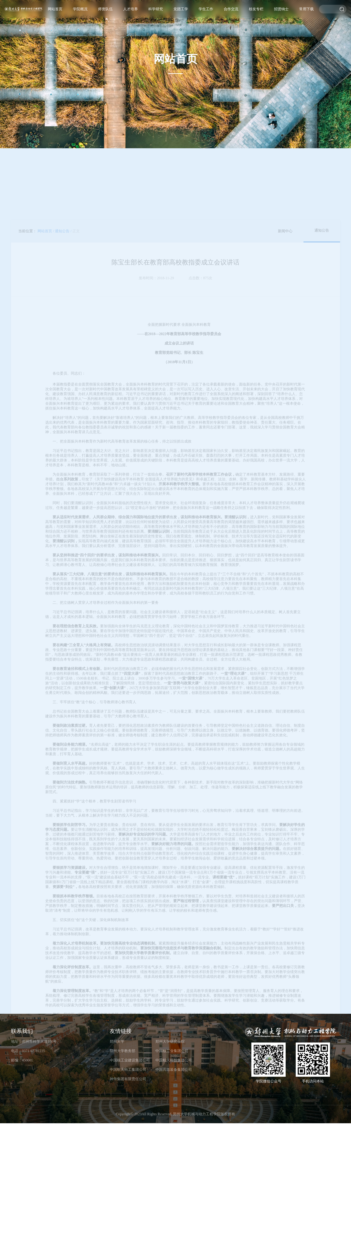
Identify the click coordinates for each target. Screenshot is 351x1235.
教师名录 (197, 25)
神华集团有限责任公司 (128, 1079)
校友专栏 (283, 9)
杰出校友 (282, 35)
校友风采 (285, 32)
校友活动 (287, 30)
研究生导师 (195, 27)
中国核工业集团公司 (171, 1051)
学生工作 (254, 9)
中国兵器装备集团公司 (173, 1069)
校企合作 (268, 31)
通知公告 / (63, 130)
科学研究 (224, 9)
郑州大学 (117, 1041)
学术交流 (269, 30)
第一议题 (236, 40)
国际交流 (271, 28)
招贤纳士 (298, 9)
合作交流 (268, 9)
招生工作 (207, 40)
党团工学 (239, 9)
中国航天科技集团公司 (173, 1060)
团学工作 (242, 35)
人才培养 (209, 9)
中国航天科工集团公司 (128, 1069)
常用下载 (313, 9)
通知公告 (321, 129)
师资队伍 (195, 9)
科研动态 (223, 35)
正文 (76, 130)
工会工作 (240, 36)
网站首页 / (45, 130)
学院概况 (180, 9)
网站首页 (165, 9)
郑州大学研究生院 (170, 1041)
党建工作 (243, 33)
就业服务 (252, 35)
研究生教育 (212, 35)
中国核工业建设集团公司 (130, 1060)
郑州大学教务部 (122, 1051)
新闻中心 (285, 130)
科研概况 (228, 30)
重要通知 (257, 30)
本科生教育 (214, 33)
